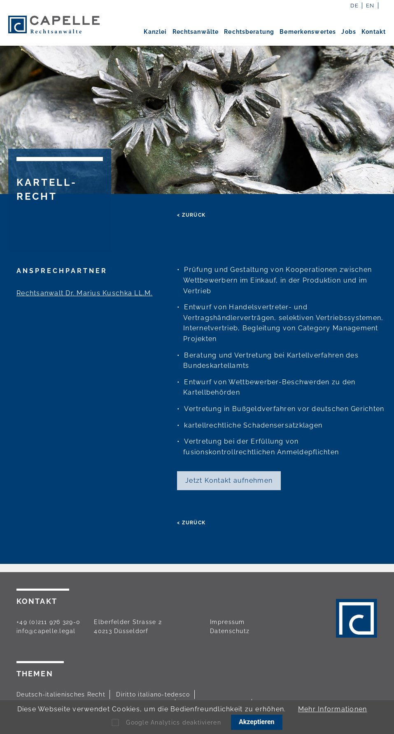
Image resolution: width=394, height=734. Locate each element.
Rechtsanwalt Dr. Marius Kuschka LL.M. (84, 293)
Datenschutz (229, 631)
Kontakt (373, 31)
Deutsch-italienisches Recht (60, 694)
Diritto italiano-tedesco (153, 694)
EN (370, 5)
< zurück (191, 215)
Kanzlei (155, 31)
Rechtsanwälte (196, 31)
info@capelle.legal (46, 631)
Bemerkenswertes (308, 31)
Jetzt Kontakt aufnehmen (229, 480)
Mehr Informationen (332, 709)
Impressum (227, 622)
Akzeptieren (257, 722)
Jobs (348, 31)
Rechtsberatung (249, 31)
